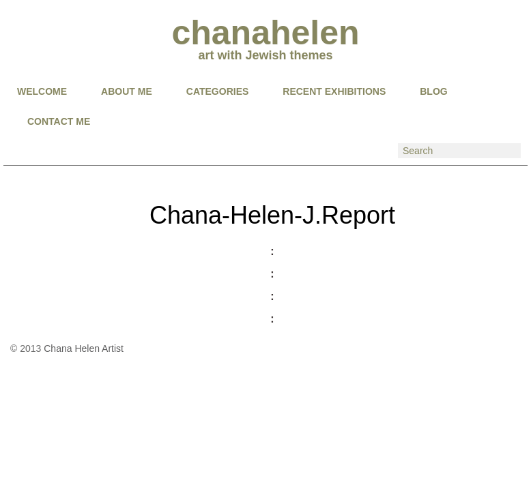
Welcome (42, 91)
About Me (126, 91)
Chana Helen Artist (84, 348)
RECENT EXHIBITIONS (334, 91)
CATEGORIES (217, 91)
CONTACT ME (58, 121)
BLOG (433, 91)
